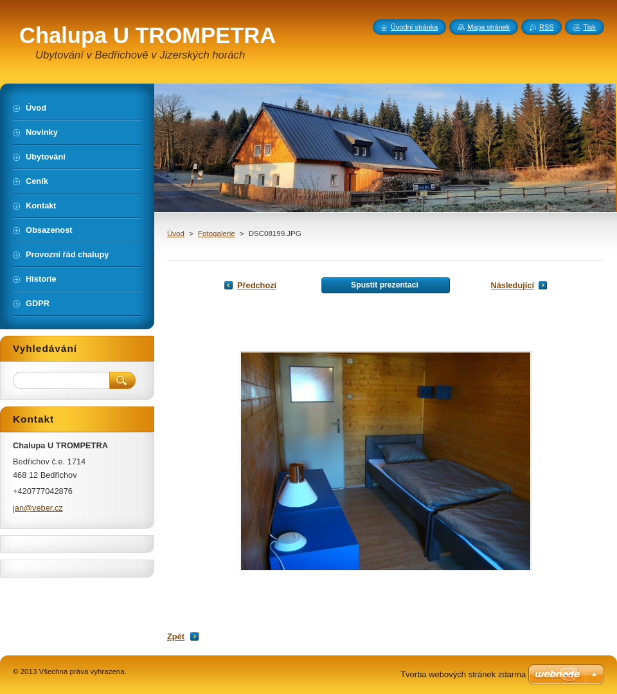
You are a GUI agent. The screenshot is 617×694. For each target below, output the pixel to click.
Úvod (175, 233)
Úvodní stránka (414, 27)
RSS (546, 27)
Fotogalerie (216, 233)
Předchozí (256, 285)
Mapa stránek (488, 27)
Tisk (589, 27)
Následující (512, 285)
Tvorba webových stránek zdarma (463, 674)
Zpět (175, 636)
